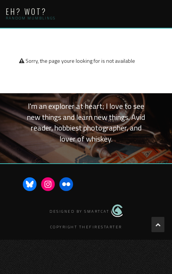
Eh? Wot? (26, 11)
